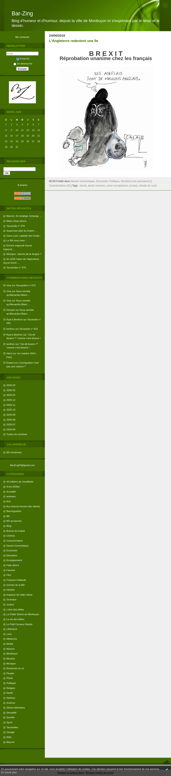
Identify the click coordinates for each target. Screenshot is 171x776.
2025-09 (10, 414)
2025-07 (10, 424)
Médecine (11, 638)
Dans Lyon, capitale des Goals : (23, 235)
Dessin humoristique (17, 545)
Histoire (10, 589)
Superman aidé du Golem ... (21, 230)
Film (8, 575)
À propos (22, 185)
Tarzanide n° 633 (29, 328)
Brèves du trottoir (15, 530)
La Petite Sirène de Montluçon (22, 614)
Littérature (11, 629)
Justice (10, 604)
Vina (8, 285)
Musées (10, 658)
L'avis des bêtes (15, 609)
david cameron (96, 185)
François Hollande (16, 580)
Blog (8, 525)
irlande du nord (148, 185)
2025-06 (10, 429)
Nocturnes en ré (15, 668)
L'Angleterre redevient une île (73, 41)
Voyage (10, 732)
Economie (11, 550)
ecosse (133, 185)
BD (8, 516)
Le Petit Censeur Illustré (19, 624)
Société (10, 717)
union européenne (117, 185)
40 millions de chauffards (19, 481)
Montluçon (12, 653)
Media (9, 643)
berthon (10, 328)
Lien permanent (141, 181)
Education (11, 555)
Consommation (14, 540)
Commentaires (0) (59, 185)
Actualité (11, 491)
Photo (9, 678)
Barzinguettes (13, 511)
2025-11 (10, 404)
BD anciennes (14, 452)
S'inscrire (23, 58)
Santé (9, 692)
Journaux (11, 599)
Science (10, 702)
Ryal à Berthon (14, 319)
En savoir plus (9, 772)
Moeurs (10, 648)
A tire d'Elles (13, 486)
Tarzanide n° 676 (15, 226)
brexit (83, 185)
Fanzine (10, 570)
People (10, 673)
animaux (11, 496)
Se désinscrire (22, 63)
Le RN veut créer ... (17, 240)
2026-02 (10, 390)
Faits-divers (12, 565)
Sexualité (11, 712)
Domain (10, 309)
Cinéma (10, 535)
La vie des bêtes (15, 619)
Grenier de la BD (15, 585)
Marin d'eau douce (16, 221)
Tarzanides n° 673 (25, 285)
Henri (9, 353)
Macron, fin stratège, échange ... (24, 216)
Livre (9, 634)
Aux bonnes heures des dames (23, 506)
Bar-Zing (22, 13)
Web (8, 737)
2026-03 (10, 385)
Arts (8, 501)
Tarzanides (12, 727)
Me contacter (22, 37)
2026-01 (10, 395)
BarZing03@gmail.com (22, 465)
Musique (11, 663)
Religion (10, 688)
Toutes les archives (16, 434)
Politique (11, 683)
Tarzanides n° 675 (16, 267)
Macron (10, 742)
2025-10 (10, 409)
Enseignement (14, 560)
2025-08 (10, 419)
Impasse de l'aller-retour (19, 594)
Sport (9, 722)
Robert (10, 362)
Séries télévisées (15, 707)
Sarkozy (10, 697)
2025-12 (10, 399)
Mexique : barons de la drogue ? (24, 254)
